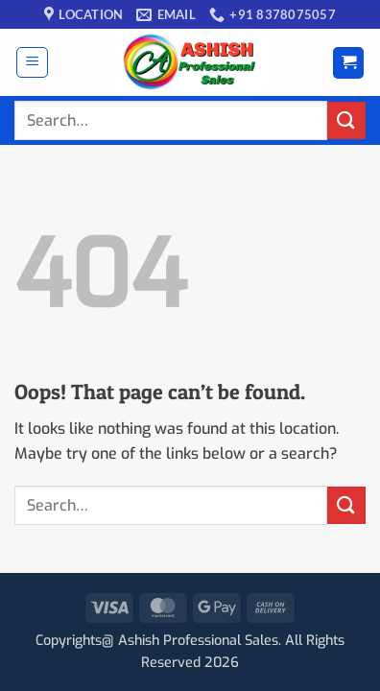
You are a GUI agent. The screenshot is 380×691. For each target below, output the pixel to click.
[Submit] (346, 120)
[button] (32, 62)
